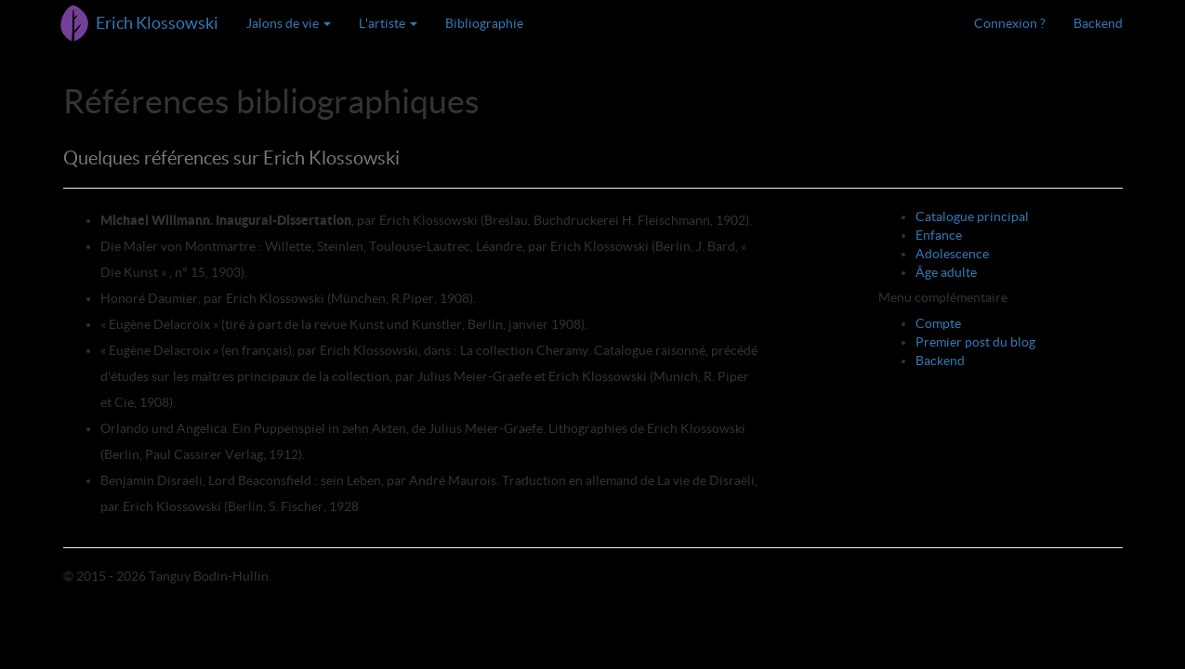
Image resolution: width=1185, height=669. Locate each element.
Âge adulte (946, 272)
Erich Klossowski (157, 23)
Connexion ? (1010, 23)
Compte (938, 323)
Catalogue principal (972, 216)
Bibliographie (484, 23)
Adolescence (952, 253)
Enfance (938, 235)
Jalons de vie (288, 23)
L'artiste (388, 23)
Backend (1098, 23)
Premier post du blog (975, 341)
